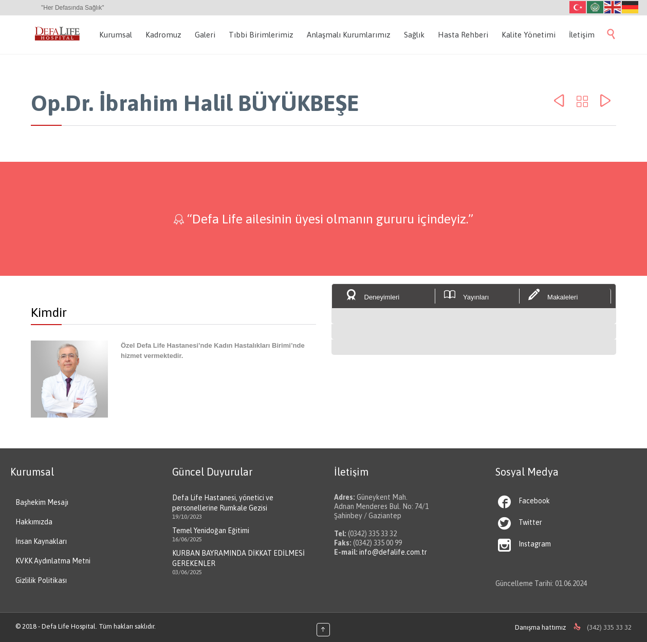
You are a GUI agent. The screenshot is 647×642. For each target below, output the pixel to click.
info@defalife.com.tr (393, 552)
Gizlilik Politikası (41, 580)
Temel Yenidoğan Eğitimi (210, 530)
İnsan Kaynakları (41, 541)
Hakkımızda (33, 522)
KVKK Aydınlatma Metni (52, 561)
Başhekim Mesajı (41, 502)
